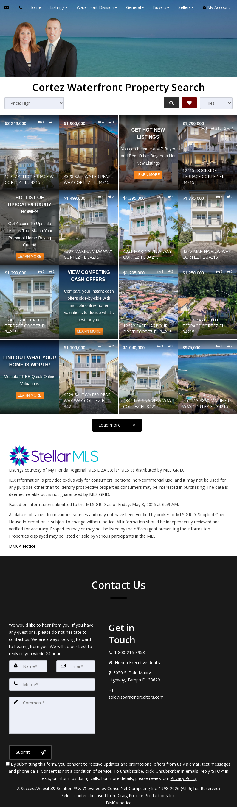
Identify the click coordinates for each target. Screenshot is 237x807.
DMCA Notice (22, 546)
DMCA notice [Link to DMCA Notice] (118, 800)
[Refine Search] (170, 102)
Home (33, 7)
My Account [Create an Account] (214, 7)
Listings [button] (57, 7)
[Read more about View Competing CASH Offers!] (88, 302)
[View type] (216, 103)
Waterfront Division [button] (95, 7)
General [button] (133, 7)
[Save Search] (189, 102)
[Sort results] (34, 103)
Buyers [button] (159, 7)
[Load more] (117, 425)
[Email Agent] (9, 7)
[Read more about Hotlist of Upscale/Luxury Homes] (29, 227)
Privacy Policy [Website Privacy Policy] (184, 776)
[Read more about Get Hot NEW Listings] (148, 152)
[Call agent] (18, 7)
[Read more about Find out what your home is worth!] (29, 377)
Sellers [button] (184, 7)
